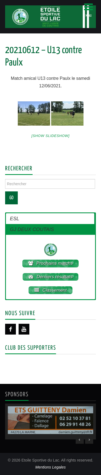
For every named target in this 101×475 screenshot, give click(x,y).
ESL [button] (14, 218)
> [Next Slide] (89, 440)
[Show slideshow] (50, 136)
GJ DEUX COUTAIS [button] (32, 229)
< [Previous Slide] (80, 440)
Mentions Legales (50, 467)
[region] (50, 421)
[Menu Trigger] (88, 10)
